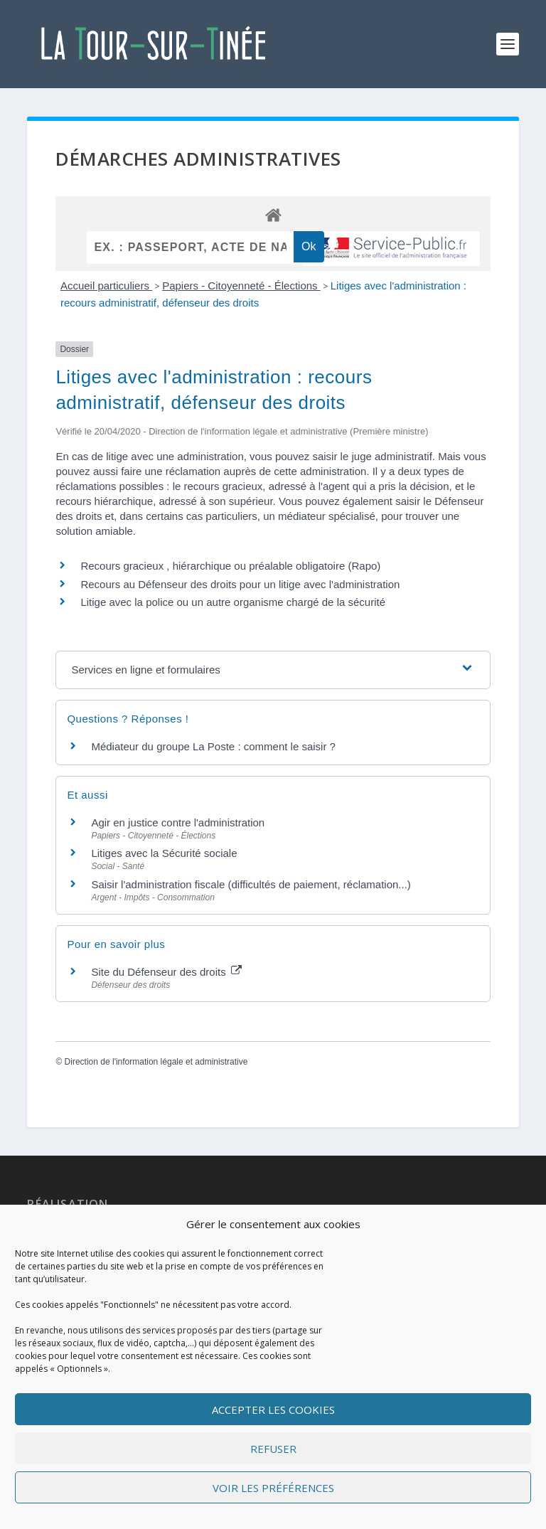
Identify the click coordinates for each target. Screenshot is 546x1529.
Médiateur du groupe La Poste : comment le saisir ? (213, 746)
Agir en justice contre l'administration (177, 822)
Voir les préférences (273, 1488)
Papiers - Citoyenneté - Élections (241, 285)
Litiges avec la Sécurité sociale (164, 853)
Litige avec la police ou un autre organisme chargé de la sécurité (232, 602)
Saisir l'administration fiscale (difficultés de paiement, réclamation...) (250, 884)
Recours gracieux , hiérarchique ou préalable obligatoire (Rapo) (230, 566)
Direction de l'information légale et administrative (156, 1062)
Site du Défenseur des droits (166, 972)
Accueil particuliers (106, 285)
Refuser (273, 1449)
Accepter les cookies (273, 1409)
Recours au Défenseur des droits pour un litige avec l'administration (240, 584)
